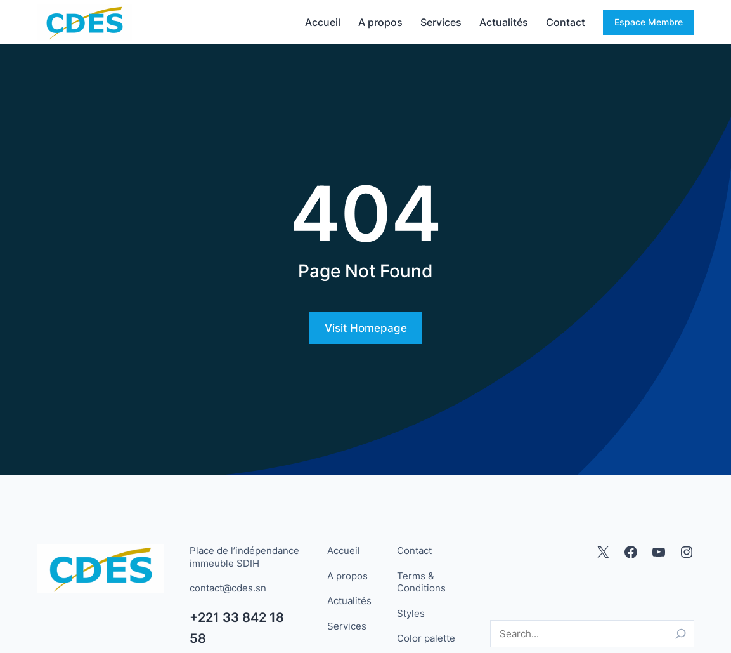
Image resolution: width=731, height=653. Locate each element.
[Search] (681, 634)
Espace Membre (648, 21)
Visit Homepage (366, 328)
